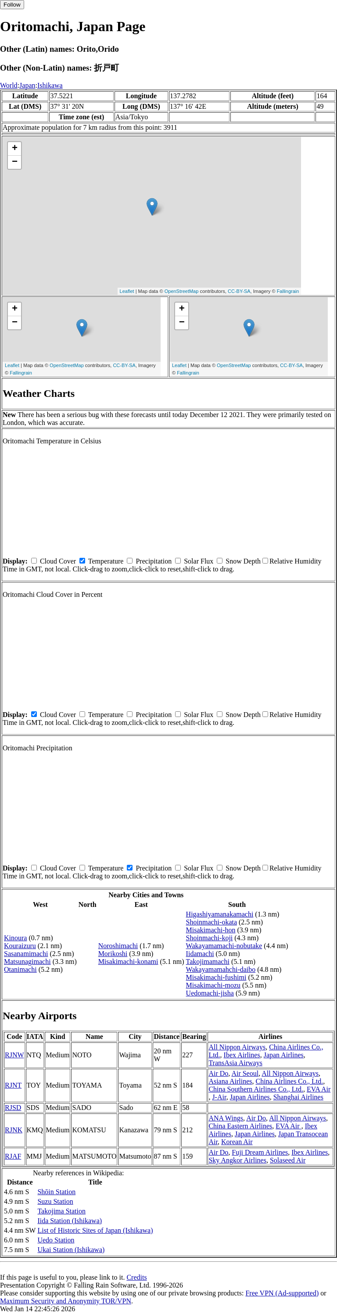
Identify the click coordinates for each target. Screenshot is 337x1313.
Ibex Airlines (242, 1055)
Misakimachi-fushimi (216, 977)
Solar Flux (198, 561)
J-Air (219, 1097)
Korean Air (237, 1141)
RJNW (14, 1055)
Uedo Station (55, 1240)
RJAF (13, 1156)
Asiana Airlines (230, 1081)
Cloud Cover (58, 561)
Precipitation (154, 561)
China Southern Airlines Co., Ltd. (255, 1089)
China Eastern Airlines (240, 1126)
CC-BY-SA (239, 291)
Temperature (106, 561)
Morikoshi (113, 953)
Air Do (218, 1073)
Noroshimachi (118, 945)
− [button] (15, 162)
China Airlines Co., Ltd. (289, 1081)
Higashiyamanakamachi (220, 914)
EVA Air (318, 1089)
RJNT (13, 1085)
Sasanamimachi (26, 953)
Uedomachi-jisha (210, 993)
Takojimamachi (207, 961)
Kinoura (15, 938)
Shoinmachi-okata (211, 922)
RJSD (13, 1107)
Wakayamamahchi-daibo (221, 969)
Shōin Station (56, 1191)
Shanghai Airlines (298, 1097)
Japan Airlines (284, 1055)
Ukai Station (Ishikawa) (70, 1249)
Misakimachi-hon (211, 930)
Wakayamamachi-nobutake (224, 945)
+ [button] (15, 148)
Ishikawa (50, 85)
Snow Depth (243, 561)
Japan (27, 85)
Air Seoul (244, 1073)
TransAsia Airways (235, 1063)
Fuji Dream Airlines (260, 1152)
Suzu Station (55, 1201)
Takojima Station (61, 1211)
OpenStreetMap (182, 291)
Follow (12, 4)
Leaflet (127, 291)
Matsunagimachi (27, 961)
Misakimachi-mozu (213, 985)
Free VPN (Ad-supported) (282, 1293)
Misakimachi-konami (128, 961)
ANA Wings (225, 1118)
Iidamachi (200, 953)
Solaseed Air (287, 1160)
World (9, 85)
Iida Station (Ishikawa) (69, 1220)
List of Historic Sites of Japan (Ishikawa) (95, 1230)
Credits (136, 1277)
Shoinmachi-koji (209, 938)
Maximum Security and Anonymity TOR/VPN (65, 1301)
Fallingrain (288, 291)
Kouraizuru (20, 945)
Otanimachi (20, 969)
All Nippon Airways (236, 1047)
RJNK (13, 1130)
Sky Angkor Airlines (237, 1160)
